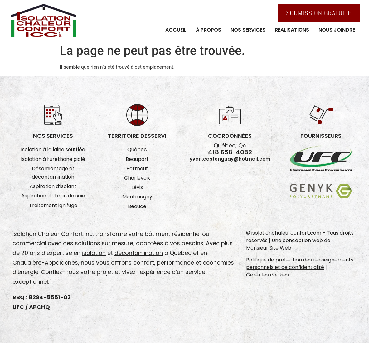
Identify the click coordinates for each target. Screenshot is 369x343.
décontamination (138, 253)
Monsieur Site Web (268, 247)
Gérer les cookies (267, 274)
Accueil (176, 29)
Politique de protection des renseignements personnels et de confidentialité (299, 263)
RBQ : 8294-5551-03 (41, 297)
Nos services (248, 29)
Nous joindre (336, 29)
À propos (208, 29)
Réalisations (292, 29)
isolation (94, 253)
